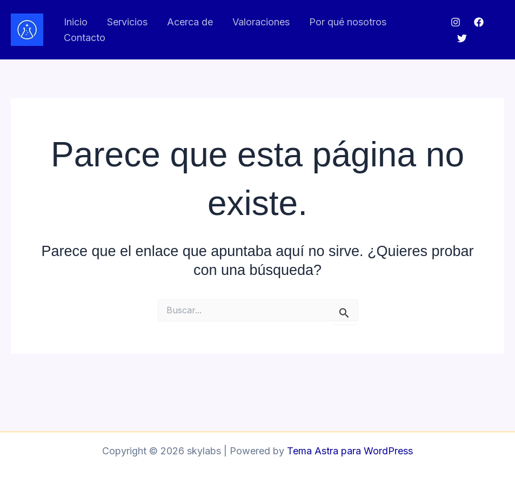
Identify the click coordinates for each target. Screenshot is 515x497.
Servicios (127, 22)
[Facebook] (479, 22)
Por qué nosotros (347, 22)
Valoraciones (261, 22)
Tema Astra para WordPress (350, 450)
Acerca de (190, 22)
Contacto (84, 37)
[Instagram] (455, 22)
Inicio (76, 22)
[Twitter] (462, 38)
